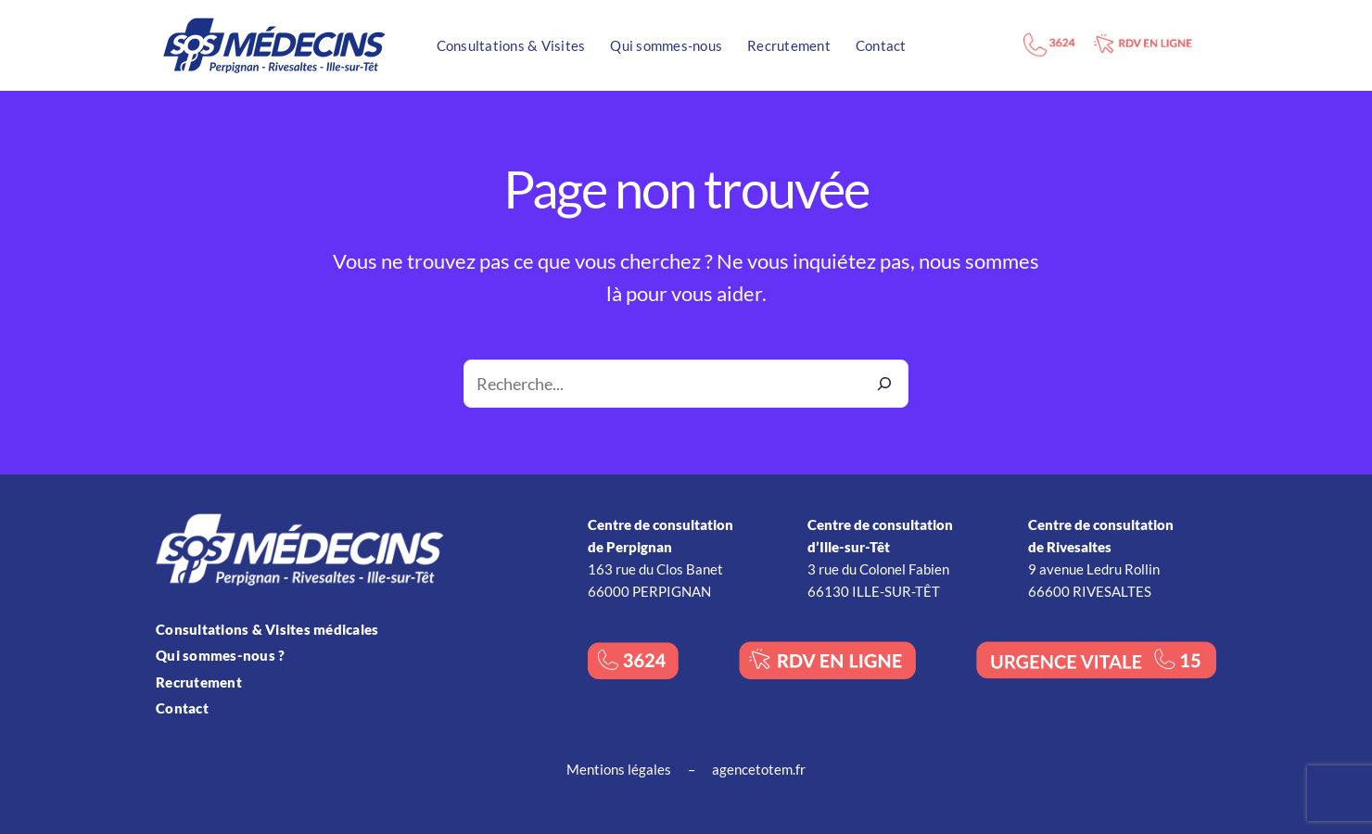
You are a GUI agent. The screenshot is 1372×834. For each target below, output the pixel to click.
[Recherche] (884, 383)
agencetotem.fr (759, 769)
